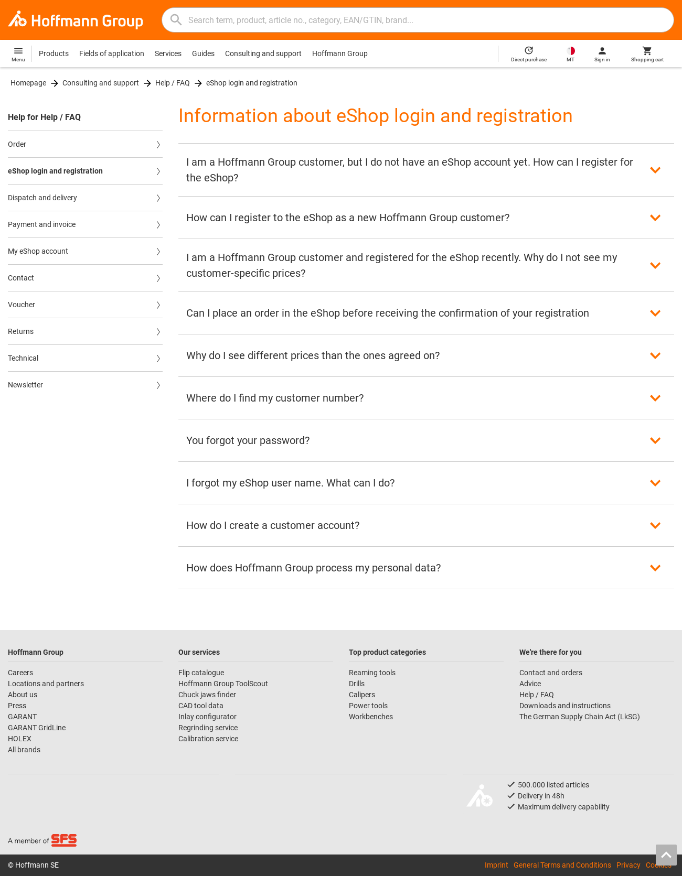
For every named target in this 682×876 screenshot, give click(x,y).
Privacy (628, 865)
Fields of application (111, 53)
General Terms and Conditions (562, 865)
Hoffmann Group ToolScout (223, 683)
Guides (203, 53)
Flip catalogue (201, 672)
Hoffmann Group (340, 53)
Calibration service (208, 738)
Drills (357, 683)
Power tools (368, 705)
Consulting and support (263, 53)
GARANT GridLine (37, 727)
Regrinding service (208, 727)
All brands (24, 749)
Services (168, 53)
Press (17, 705)
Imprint (496, 865)
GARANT (22, 716)
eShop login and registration (251, 83)
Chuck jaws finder (207, 694)
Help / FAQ (172, 83)
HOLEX (19, 738)
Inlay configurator (207, 716)
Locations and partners (46, 683)
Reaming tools (372, 672)
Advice (530, 683)
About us (22, 694)
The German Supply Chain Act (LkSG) (579, 716)
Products (54, 53)
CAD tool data (200, 705)
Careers (20, 672)
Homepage (28, 83)
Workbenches (371, 716)
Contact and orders (550, 672)
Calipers (362, 694)
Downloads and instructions (565, 705)
